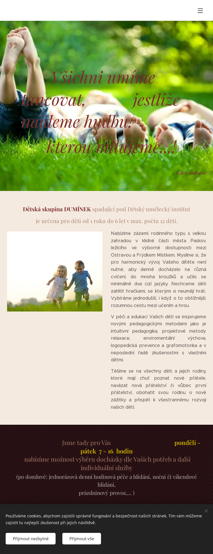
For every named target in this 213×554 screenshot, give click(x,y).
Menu (200, 10)
